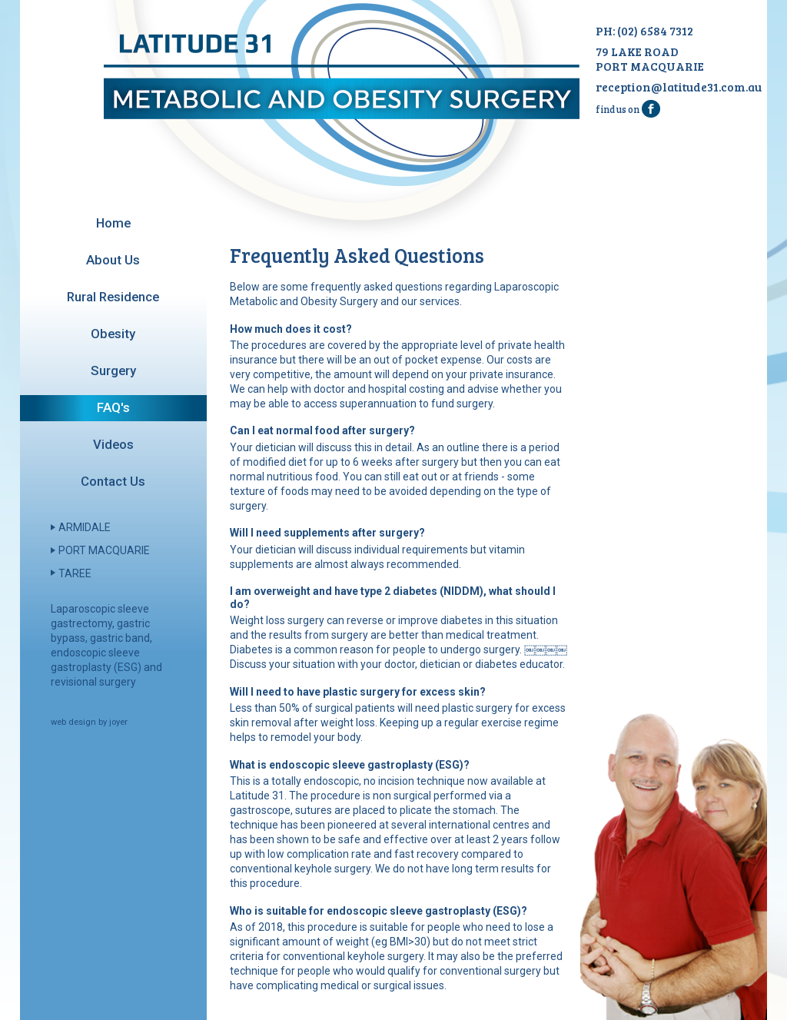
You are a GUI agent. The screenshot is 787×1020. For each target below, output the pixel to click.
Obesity (113, 333)
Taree (74, 573)
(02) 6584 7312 (655, 30)
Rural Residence (113, 296)
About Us (113, 259)
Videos (113, 444)
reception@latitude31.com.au (679, 86)
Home (113, 223)
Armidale (84, 527)
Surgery (113, 370)
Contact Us (113, 481)
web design (73, 722)
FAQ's (113, 407)
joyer (118, 722)
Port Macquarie (104, 550)
